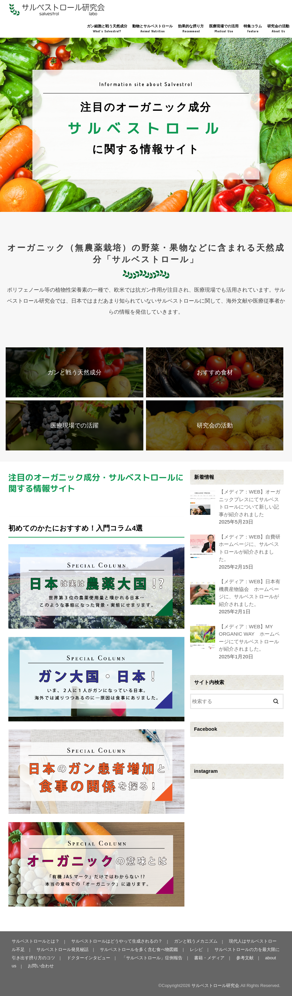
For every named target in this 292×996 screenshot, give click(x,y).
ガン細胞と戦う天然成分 (107, 29)
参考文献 (239, 957)
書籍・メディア (204, 957)
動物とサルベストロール (152, 29)
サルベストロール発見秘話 (58, 949)
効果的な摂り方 (191, 29)
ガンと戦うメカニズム (195, 941)
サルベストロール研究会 (215, 985)
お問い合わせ (41, 966)
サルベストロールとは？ (35, 941)
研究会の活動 (278, 29)
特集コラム (253, 29)
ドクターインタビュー (84, 957)
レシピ (191, 949)
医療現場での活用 (224, 29)
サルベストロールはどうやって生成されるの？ (116, 941)
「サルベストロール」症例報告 (147, 957)
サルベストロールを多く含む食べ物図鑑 (134, 949)
